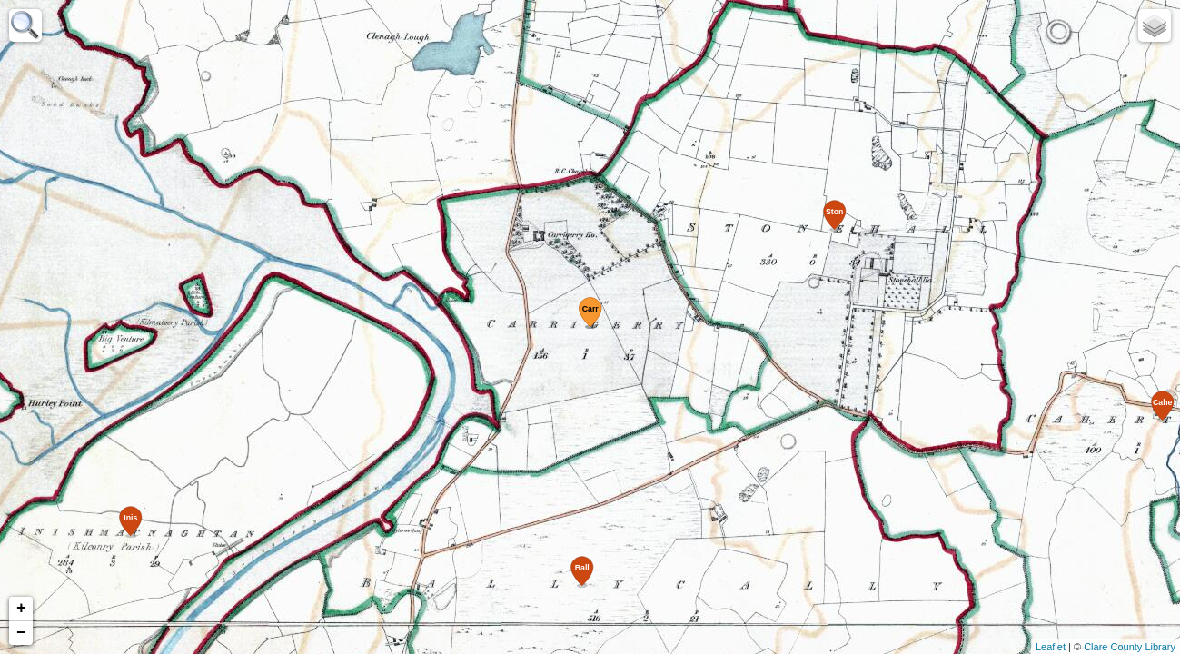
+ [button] (21, 608)
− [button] (21, 633)
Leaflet (1051, 646)
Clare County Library (1129, 646)
